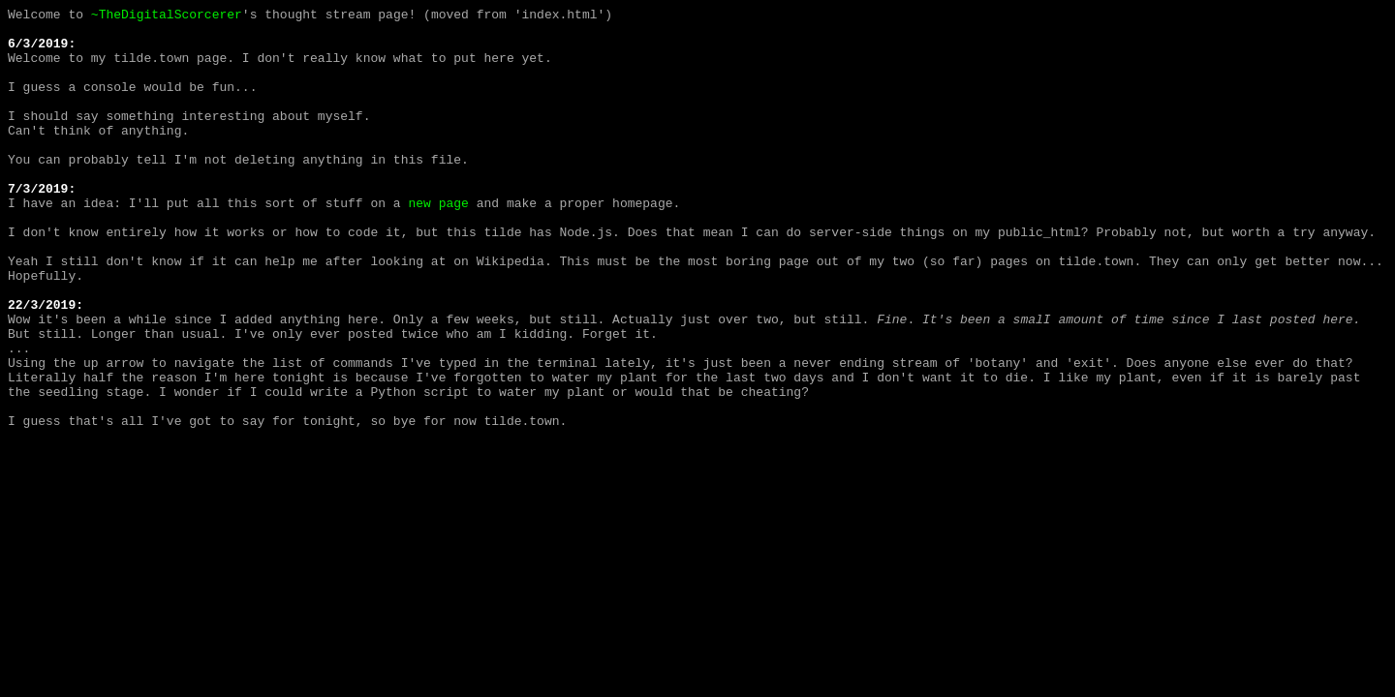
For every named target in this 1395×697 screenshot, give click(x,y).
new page (438, 243)
